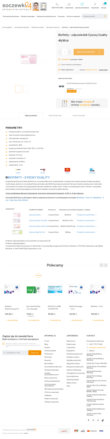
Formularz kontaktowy (95, 341)
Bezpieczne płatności (75, 367)
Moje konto (71, 341)
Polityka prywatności (75, 354)
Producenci (48, 354)
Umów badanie (50, 351)
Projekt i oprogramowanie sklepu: (15, 433)
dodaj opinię (103, 70)
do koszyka (72, 91)
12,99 (67, 173)
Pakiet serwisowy (51, 399)
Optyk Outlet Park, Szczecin (94, 414)
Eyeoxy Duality (35, 215)
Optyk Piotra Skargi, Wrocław (94, 377)
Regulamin (71, 351)
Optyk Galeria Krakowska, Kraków (96, 395)
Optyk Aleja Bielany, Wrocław (94, 354)
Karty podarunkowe (52, 381)
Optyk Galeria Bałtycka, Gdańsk (96, 409)
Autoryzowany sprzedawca (50, 385)
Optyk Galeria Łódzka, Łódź (95, 405)
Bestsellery (48, 363)
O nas (46, 341)
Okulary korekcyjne (27, 16)
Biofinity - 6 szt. (83, 198)
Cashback (65, 59)
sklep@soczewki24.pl (97, 347)
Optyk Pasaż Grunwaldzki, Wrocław (97, 367)
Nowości (47, 360)
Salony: (92, 351)
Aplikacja (47, 395)
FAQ (68, 386)
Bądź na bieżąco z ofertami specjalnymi (20, 337)
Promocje (61, 16)
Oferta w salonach (73, 16)
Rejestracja (71, 344)
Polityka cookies (73, 357)
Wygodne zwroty (73, 363)
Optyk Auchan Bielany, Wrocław (95, 359)
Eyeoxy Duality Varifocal (38, 226)
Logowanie (71, 347)
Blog (46, 344)
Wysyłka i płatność (74, 360)
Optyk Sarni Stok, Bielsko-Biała (97, 386)
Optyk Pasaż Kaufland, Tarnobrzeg (95, 400)
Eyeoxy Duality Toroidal (38, 220)
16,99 (43, 173)
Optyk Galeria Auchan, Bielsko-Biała (95, 391)
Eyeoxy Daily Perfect (37, 232)
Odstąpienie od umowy (76, 373)
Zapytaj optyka (73, 380)
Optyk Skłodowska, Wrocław (94, 372)
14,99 (18, 173)
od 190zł (92, 173)
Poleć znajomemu (65, 70)
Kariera (47, 347)
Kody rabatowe (73, 376)
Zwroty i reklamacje (74, 370)
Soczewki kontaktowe (10, 16)
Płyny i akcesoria (50, 378)
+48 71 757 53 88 (95, 344)
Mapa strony (71, 383)
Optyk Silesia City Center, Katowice (97, 381)
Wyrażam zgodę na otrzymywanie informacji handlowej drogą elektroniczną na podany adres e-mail (23, 345)
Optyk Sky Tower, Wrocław (97, 363)
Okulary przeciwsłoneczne (46, 16)
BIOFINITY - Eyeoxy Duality (29, 177)
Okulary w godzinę (51, 402)
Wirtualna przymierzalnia (53, 389)
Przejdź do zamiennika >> (87, 215)
